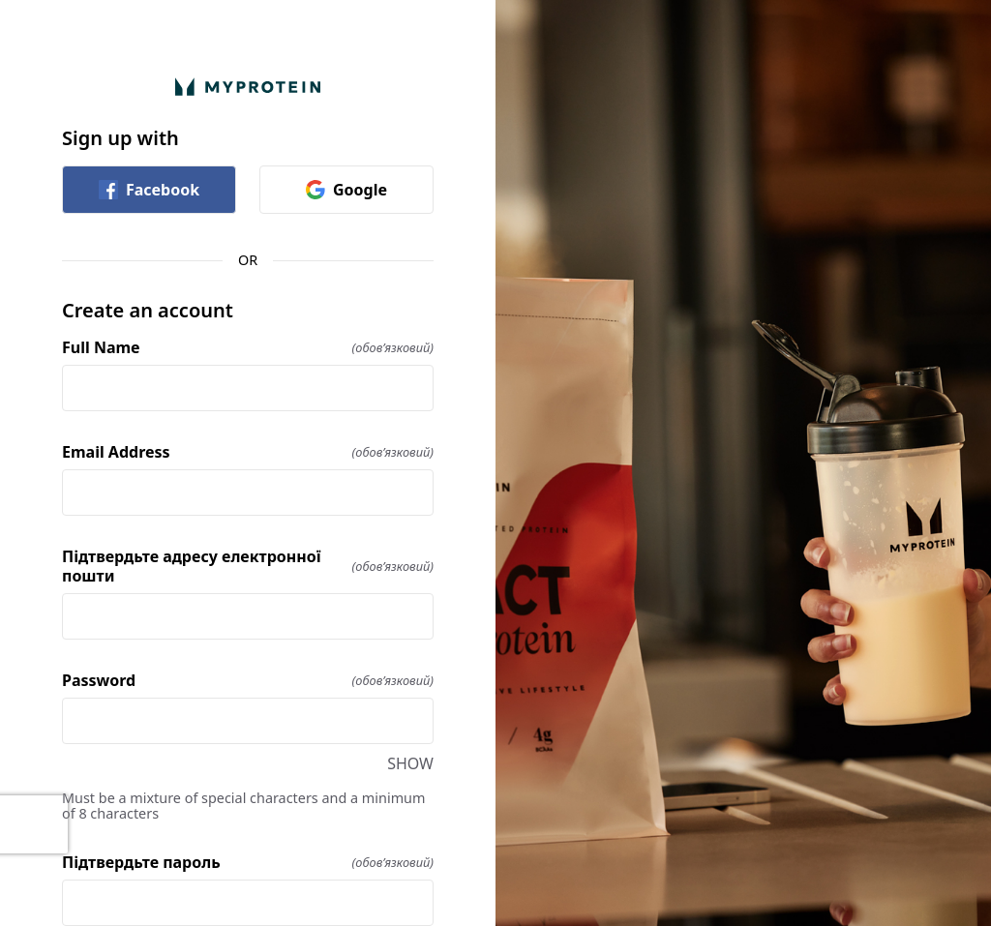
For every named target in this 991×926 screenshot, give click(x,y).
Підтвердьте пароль (248, 862)
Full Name (248, 347)
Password (248, 680)
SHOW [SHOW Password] (410, 763)
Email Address (248, 452)
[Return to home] (248, 86)
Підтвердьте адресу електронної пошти (248, 566)
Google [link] (346, 189)
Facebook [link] (149, 189)
